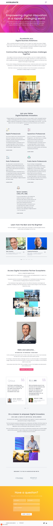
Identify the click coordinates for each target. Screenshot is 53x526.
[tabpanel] (16, 247)
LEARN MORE (9, 150)
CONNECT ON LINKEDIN (26, 369)
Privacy (21, 523)
